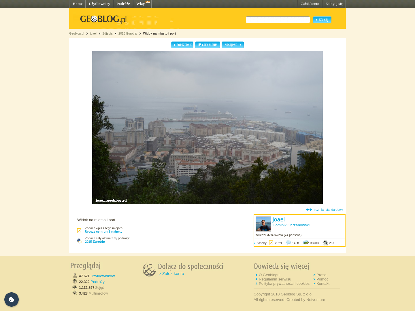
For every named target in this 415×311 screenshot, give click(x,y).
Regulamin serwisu (275, 279)
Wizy (140, 3)
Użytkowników (102, 276)
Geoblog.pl (76, 33)
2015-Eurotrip (127, 33)
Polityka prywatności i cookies (284, 283)
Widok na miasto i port (159, 33)
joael (93, 33)
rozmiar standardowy (328, 209)
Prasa (321, 275)
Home (77, 3)
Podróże (123, 3)
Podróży (97, 282)
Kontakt (322, 283)
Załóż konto (310, 3)
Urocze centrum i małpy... (103, 231)
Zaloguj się (334, 3)
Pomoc (322, 279)
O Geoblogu (269, 275)
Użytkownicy (99, 3)
